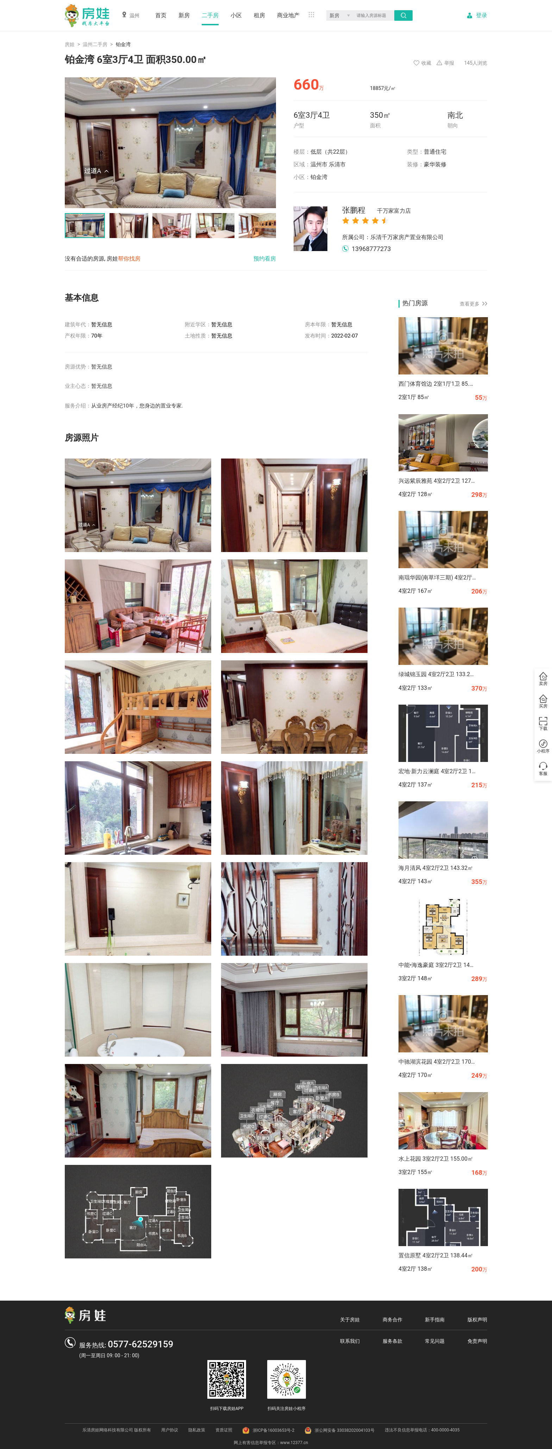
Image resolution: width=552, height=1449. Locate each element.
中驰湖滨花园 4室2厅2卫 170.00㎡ (437, 1061)
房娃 (70, 44)
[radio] (345, 220)
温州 (130, 15)
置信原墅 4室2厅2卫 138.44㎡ (436, 1255)
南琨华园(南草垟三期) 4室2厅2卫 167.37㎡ (437, 577)
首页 (161, 15)
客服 (543, 769)
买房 (543, 701)
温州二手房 (95, 44)
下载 (543, 724)
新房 (184, 15)
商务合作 (392, 1319)
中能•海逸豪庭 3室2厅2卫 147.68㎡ (437, 965)
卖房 (543, 679)
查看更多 (473, 304)
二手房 (210, 15)
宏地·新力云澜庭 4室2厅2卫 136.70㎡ (437, 771)
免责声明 (477, 1341)
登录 (481, 15)
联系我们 (350, 1341)
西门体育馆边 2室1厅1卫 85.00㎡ (437, 383)
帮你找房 (129, 258)
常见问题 (435, 1341)
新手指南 (435, 1319)
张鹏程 (376, 210)
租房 (259, 15)
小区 (236, 15)
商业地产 (288, 15)
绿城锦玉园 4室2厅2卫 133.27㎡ (437, 674)
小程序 (543, 746)
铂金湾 (318, 177)
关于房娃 (350, 1319)
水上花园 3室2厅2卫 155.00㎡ (436, 1158)
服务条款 (392, 1341)
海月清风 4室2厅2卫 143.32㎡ (436, 868)
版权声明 (477, 1319)
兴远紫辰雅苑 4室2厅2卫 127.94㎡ (437, 480)
